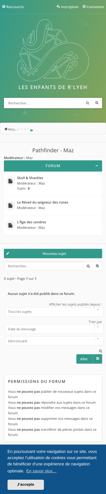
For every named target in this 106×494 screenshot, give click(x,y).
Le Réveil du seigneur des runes (42, 202)
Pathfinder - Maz (53, 150)
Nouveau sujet (54, 253)
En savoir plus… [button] (41, 471)
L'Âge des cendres (31, 222)
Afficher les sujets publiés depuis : (53, 309)
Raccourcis (15, 6)
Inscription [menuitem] (69, 6)
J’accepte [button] (25, 485)
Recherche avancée (97, 103)
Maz (29, 157)
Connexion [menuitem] (95, 6)
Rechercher (87, 103)
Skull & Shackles (30, 178)
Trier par (53, 326)
